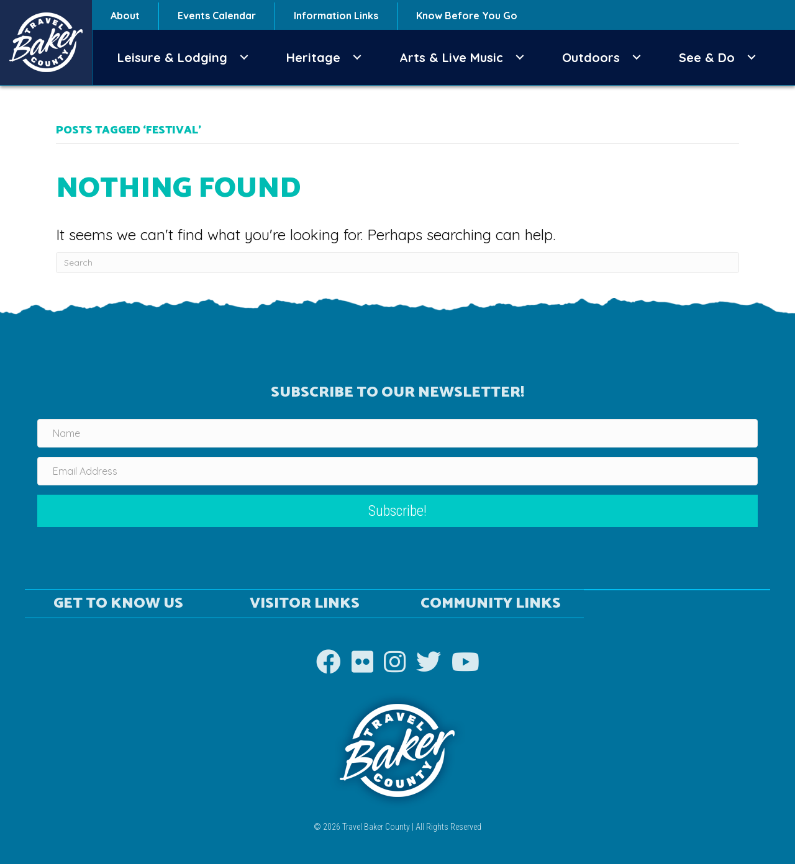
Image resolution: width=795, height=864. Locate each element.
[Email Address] (397, 471)
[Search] (397, 262)
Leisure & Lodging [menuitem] (172, 57)
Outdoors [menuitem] (591, 57)
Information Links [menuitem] (336, 15)
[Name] (397, 433)
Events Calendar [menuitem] (217, 15)
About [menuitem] (125, 15)
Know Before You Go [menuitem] (466, 15)
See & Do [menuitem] (707, 57)
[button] (244, 57)
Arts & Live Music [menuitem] (451, 57)
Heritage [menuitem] (313, 57)
